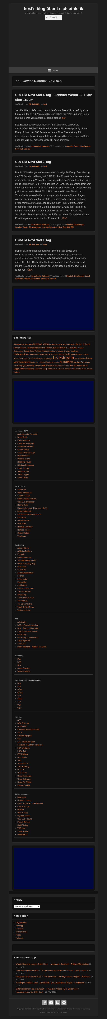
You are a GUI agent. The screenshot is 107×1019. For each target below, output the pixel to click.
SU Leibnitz (22, 757)
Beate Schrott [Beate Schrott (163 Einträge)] (83, 344)
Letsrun (20, 576)
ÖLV (64, 218)
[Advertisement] (53, 45)
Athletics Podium (24, 551)
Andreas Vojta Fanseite (27, 434)
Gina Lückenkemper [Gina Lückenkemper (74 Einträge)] (56, 351)
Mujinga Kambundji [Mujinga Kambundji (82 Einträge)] (26, 365)
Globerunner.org (24, 557)
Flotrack (20, 554)
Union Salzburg (24, 779)
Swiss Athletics (23, 668)
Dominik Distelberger (75, 225)
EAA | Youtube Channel (27, 631)
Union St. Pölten (24, 782)
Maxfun (20, 809)
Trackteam (21, 536)
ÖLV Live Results (24, 819)
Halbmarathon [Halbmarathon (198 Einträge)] (21, 354)
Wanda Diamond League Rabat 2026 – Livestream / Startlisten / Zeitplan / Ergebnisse (52, 964)
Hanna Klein (22, 505)
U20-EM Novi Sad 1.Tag (33, 240)
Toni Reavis (22, 601)
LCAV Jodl (21, 751)
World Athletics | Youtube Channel (31, 647)
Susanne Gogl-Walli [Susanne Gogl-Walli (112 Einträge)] (43, 369)
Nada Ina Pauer (24, 462)
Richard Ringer (23, 530)
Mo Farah (21, 517)
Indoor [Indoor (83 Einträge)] (56, 354)
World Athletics (23, 671)
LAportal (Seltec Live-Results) (30, 803)
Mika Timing (22, 813)
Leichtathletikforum (25, 573)
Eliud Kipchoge (23, 496)
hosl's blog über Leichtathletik (53, 8)
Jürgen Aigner (35, 227)
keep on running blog (26, 563)
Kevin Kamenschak (25, 443)
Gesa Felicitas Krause (26, 499)
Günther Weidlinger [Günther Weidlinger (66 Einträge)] (71, 351)
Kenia (18, 935)
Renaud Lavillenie (25, 527)
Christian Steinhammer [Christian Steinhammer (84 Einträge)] (28, 348)
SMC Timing (22, 825)
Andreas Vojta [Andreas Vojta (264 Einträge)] (40, 344)
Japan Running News (26, 560)
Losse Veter (22, 579)
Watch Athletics (23, 610)
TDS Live (21, 828)
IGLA (19, 732)
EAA (19, 662)
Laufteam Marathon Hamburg (29, 745)
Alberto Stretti (23, 548)
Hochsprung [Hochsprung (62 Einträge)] (43, 354)
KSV (19, 739)
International (35, 146)
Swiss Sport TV (24, 640)
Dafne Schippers (24, 492)
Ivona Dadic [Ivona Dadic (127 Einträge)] (64, 354)
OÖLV (20, 692)
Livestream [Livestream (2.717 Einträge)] (63, 357)
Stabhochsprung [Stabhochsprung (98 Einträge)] (27, 369)
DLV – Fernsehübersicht (27, 628)
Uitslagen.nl (22, 834)
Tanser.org (21, 594)
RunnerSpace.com (25, 588)
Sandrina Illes (23, 471)
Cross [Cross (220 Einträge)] (54, 347)
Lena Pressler (23, 449)
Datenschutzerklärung (81, 1009)
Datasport (21, 797)
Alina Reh (21, 489)
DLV (19, 659)
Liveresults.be (23, 806)
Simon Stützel (23, 533)
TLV (19, 702)
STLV (19, 699)
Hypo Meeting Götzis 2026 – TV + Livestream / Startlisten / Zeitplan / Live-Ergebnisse (52, 970)
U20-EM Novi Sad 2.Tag (33, 162)
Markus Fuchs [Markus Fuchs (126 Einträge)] (80, 362)
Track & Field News (25, 607)
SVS (19, 760)
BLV (19, 683)
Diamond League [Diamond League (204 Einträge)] (67, 347)
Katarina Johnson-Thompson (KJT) (32, 508)
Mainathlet (21, 582)
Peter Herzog (23, 468)
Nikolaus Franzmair (25, 465)
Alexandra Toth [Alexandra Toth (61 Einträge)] (19, 344)
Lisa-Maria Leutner (50, 227)
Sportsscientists (24, 591)
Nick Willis (21, 523)
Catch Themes (61, 1012)
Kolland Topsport (24, 735)
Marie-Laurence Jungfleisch (29, 514)
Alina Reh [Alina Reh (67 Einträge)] (28, 344)
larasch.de (21, 566)
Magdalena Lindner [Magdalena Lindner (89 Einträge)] (37, 362)
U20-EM (27, 149)
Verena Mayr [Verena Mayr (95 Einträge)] (80, 369)
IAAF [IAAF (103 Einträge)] (51, 354)
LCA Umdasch (23, 748)
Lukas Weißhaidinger (26, 452)
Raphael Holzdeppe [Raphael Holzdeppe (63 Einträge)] (62, 365)
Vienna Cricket (23, 785)
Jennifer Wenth (72, 146)
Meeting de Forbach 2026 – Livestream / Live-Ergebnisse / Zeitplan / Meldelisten (50, 983)
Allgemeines (21, 922)
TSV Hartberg (23, 766)
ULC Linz (21, 769)
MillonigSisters (23, 459)
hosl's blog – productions (27, 637)
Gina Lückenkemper (25, 502)
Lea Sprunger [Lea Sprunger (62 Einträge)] (47, 358)
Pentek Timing (23, 822)
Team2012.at (22, 763)
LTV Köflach (22, 754)
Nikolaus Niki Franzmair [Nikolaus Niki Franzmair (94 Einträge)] (44, 365)
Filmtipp (19, 929)
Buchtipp (19, 925)
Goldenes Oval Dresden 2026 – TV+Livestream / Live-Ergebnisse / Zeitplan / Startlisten (53, 976)
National (45, 146)
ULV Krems (22, 773)
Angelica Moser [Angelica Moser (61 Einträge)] (54, 344)
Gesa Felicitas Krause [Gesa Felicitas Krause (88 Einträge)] (39, 351)
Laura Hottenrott (24, 511)
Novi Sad (19, 149)
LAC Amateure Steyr (26, 742)
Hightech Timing (24, 800)
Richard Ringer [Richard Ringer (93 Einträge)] (76, 365)
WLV (19, 708)
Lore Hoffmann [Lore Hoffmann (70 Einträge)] (80, 358)
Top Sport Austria (24, 604)
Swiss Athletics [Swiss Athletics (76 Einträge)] (58, 369)
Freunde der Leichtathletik (28, 729)
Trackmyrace (22, 831)
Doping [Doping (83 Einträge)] (26, 351)
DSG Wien (21, 726)
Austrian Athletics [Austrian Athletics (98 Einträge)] (68, 344)
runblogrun (22, 585)
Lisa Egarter (85, 146)
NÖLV (19, 689)
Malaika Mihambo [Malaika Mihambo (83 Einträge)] (52, 362)
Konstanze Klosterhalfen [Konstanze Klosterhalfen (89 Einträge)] (32, 359)
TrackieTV (21, 644)
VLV (19, 705)
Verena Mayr (22, 477)
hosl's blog (21, 634)
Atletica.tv (21, 622)
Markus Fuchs (23, 456)
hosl (45, 104)
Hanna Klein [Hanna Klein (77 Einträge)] (34, 354)
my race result (23, 816)
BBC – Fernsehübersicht (27, 625)
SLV (19, 695)
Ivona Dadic (22, 437)
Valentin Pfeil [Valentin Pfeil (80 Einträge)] (70, 369)
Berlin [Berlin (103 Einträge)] (16, 348)
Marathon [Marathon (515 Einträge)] (66, 361)
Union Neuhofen (24, 776)
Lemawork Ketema (25, 446)
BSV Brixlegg (23, 723)
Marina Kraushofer (32, 279)
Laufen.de (21, 570)
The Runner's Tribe (25, 598)
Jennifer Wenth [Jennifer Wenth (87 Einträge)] (77, 354)
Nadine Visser (23, 520)
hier (63, 118)
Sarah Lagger (23, 474)
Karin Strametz (23, 440)
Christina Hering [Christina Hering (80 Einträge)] (44, 348)
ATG (19, 720)
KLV (19, 686)
